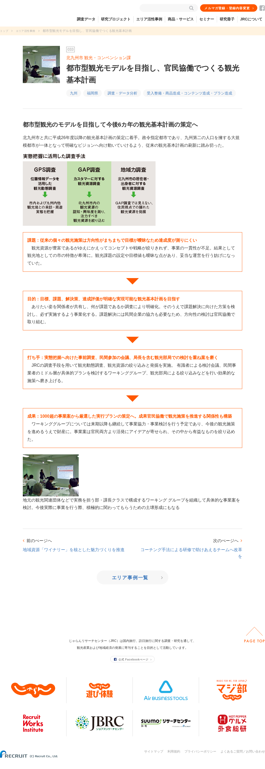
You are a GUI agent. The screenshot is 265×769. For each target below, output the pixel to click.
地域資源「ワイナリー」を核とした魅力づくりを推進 (74, 549)
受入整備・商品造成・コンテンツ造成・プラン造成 (189, 93)
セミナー (206, 19)
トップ (5, 31)
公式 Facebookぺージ (131, 666)
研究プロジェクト (116, 19)
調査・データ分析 (122, 93)
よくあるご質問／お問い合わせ (242, 758)
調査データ (86, 19)
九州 (73, 93)
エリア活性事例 (149, 19)
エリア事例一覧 (130, 577)
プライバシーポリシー (200, 758)
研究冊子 (227, 19)
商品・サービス (181, 19)
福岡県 (92, 93)
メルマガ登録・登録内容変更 (227, 8)
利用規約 (173, 758)
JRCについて (251, 19)
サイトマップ (153, 758)
